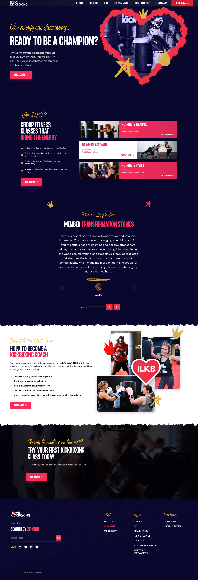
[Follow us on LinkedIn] (31, 547)
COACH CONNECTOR (172, 526)
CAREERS (109, 526)
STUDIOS (79, 3)
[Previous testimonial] (109, 307)
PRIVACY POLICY (140, 531)
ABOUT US (108, 521)
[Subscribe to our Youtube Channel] (37, 547)
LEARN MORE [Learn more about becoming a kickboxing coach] (21, 405)
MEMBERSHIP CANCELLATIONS (140, 551)
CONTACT (137, 521)
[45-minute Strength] (128, 150)
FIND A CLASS (182, 3)
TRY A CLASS (38, 477)
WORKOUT (94, 3)
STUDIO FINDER (110, 531)
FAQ (135, 526)
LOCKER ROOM (169, 521)
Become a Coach (122, 3)
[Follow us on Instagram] (26, 547)
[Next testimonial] (117, 307)
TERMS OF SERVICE (141, 536)
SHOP (106, 3)
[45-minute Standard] (128, 129)
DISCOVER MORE (168, 135)
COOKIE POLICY (140, 541)
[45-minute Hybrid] (128, 170)
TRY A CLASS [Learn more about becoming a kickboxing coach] (31, 182)
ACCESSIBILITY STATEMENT (145, 545)
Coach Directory (142, 3)
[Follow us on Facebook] (20, 547)
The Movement (162, 3)
